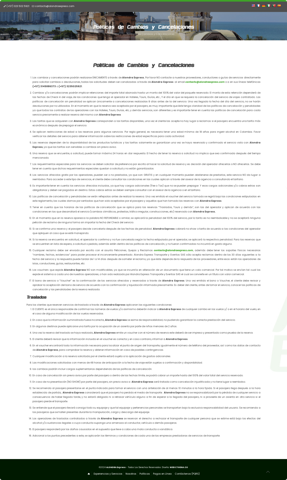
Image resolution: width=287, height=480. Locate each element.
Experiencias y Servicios (108, 473)
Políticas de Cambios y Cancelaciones (151, 34)
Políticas (145, 473)
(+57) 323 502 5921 (18, 6)
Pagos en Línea (162, 473)
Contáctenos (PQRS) (187, 473)
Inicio (115, 34)
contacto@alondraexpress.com (54, 6)
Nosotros (131, 473)
